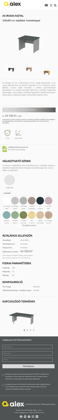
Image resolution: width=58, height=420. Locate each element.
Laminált (7, 193)
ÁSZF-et (38, 374)
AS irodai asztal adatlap (16, 149)
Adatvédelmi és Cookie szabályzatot (14, 376)
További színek (29, 225)
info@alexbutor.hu (23, 412)
